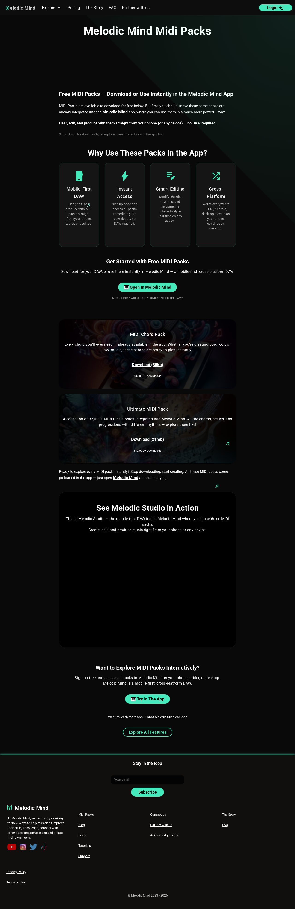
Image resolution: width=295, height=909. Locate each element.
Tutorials (84, 845)
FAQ (225, 825)
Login (275, 7)
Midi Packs (86, 814)
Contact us (158, 814)
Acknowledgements (164, 835)
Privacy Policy (16, 872)
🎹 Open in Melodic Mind (147, 287)
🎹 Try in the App (147, 699)
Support (84, 856)
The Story (229, 814)
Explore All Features (147, 732)
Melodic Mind (115, 111)
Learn (82, 835)
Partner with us (161, 825)
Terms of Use (15, 882)
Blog (81, 825)
